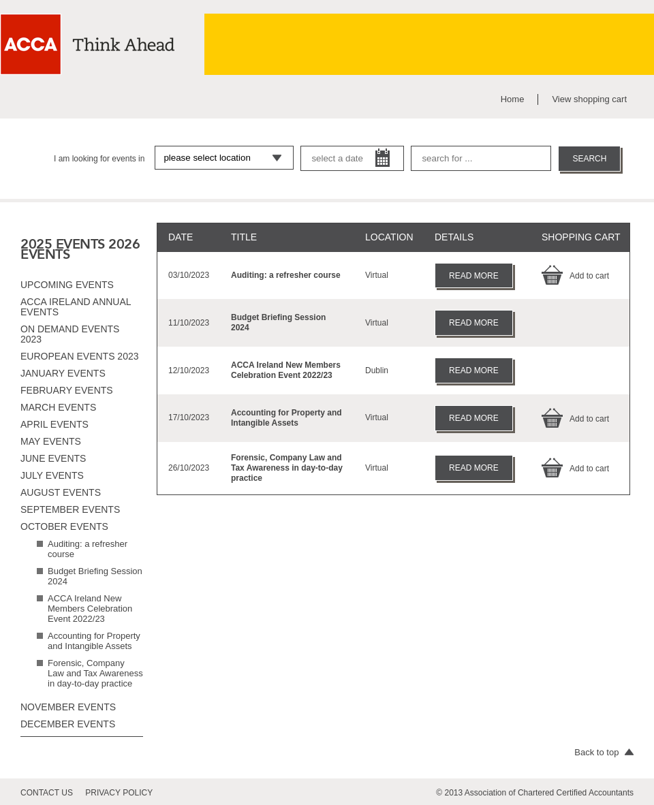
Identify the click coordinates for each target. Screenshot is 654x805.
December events (67, 724)
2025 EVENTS (62, 244)
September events (70, 509)
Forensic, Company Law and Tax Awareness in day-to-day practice (95, 673)
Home (513, 99)
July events (52, 475)
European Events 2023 (79, 356)
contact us (46, 793)
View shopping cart (589, 99)
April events (54, 424)
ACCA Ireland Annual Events (75, 306)
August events (60, 492)
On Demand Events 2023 (69, 334)
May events (50, 441)
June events (53, 458)
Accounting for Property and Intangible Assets (94, 641)
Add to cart (575, 276)
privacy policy (119, 793)
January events (63, 373)
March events (58, 407)
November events (68, 706)
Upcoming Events (67, 284)
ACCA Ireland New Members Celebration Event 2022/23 (90, 608)
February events (66, 390)
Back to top (604, 752)
